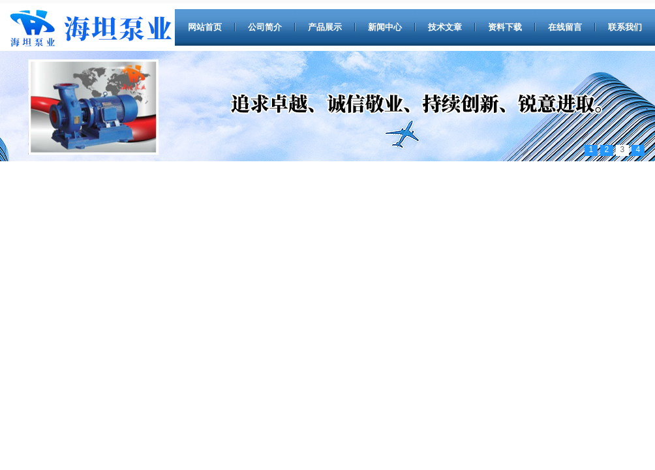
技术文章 (445, 27)
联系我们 (625, 27)
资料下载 (505, 27)
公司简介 (265, 27)
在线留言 (565, 27)
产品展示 (325, 27)
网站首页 (205, 27)
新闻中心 (385, 27)
